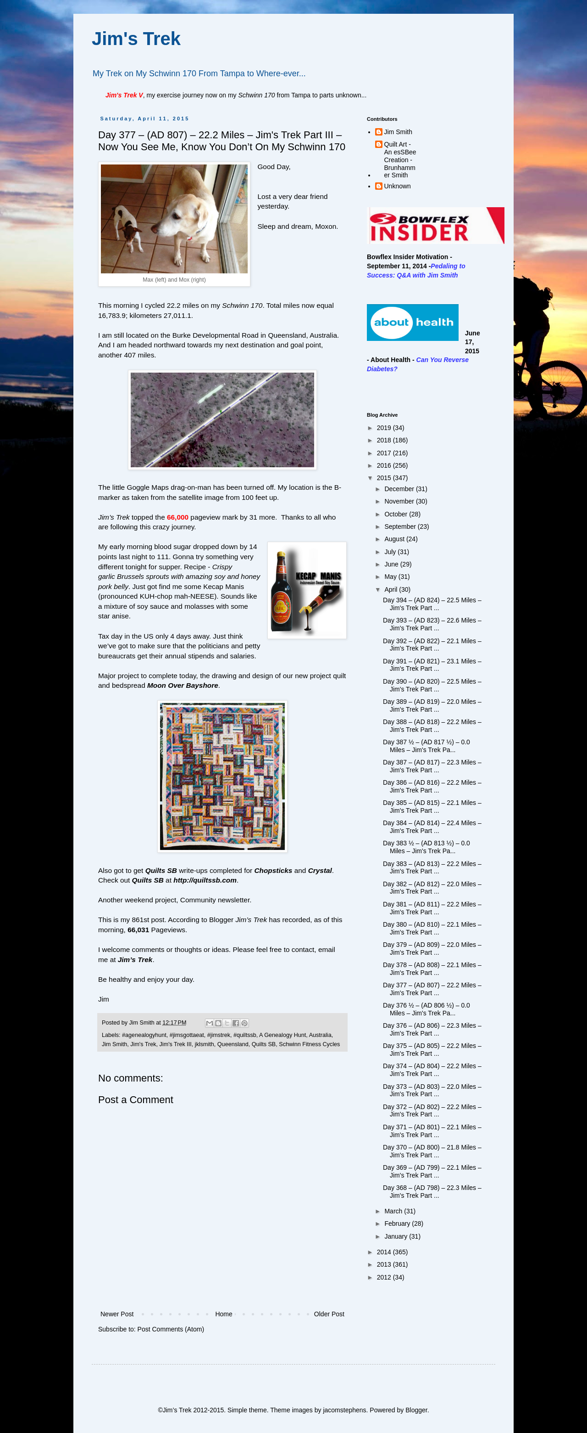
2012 (385, 1277)
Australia (320, 1035)
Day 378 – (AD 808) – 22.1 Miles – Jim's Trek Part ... (432, 968)
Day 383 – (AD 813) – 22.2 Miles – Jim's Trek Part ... (432, 867)
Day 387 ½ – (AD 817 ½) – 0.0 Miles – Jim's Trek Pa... (426, 745)
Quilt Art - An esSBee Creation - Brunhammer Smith (400, 160)
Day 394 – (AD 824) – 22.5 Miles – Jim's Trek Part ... (432, 604)
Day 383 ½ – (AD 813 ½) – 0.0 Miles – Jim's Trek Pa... (426, 847)
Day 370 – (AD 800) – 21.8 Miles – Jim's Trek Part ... (432, 1151)
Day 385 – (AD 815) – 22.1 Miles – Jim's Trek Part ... (432, 806)
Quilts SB (264, 1044)
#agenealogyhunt (144, 1035)
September (400, 526)
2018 (385, 440)
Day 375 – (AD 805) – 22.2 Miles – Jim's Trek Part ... (432, 1049)
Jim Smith (114, 1044)
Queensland (233, 1044)
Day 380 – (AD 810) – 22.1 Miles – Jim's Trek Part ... (432, 928)
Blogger (416, 1410)
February (398, 1223)
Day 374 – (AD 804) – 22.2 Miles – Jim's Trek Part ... (432, 1069)
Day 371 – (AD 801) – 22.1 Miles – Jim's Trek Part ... (432, 1130)
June (392, 564)
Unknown (397, 186)
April (391, 589)
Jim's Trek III (176, 1044)
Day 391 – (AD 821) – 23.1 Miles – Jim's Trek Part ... (432, 665)
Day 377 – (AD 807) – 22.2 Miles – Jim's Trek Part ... (432, 989)
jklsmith (204, 1044)
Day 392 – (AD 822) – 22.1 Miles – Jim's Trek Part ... (432, 644)
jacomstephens (344, 1410)
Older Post (329, 1314)
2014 (385, 1252)
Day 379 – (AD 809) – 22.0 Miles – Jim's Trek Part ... (432, 948)
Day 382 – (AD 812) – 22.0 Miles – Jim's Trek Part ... (432, 887)
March (394, 1211)
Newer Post (116, 1314)
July (391, 551)
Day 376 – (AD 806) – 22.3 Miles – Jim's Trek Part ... (432, 1029)
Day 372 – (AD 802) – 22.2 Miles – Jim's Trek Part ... (432, 1110)
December (399, 489)
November (399, 501)
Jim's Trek (136, 38)
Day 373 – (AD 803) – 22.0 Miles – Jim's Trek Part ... (432, 1090)
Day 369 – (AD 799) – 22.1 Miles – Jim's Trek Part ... (432, 1171)
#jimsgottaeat (187, 1035)
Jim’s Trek (135, 959)
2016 (385, 465)
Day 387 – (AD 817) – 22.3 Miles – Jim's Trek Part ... (432, 766)
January (396, 1236)
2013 (385, 1264)
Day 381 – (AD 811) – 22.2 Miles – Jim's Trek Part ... (432, 908)
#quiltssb (244, 1035)
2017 (385, 453)
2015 (385, 477)
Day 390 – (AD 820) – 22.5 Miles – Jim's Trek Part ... (432, 685)
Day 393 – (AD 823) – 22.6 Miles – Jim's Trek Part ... (432, 624)
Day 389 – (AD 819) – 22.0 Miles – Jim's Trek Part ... (432, 705)
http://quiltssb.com (205, 880)
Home (223, 1314)
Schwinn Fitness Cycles (309, 1044)
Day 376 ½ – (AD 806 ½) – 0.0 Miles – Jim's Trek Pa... (426, 1009)
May (391, 576)
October (396, 514)
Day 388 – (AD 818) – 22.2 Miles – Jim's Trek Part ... (432, 725)
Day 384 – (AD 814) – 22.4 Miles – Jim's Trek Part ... (432, 826)
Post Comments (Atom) (171, 1329)
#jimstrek (218, 1035)
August (395, 539)
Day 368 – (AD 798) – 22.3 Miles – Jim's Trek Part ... (432, 1191)
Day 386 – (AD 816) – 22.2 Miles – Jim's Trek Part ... (432, 786)
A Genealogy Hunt (282, 1035)
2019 (385, 427)
